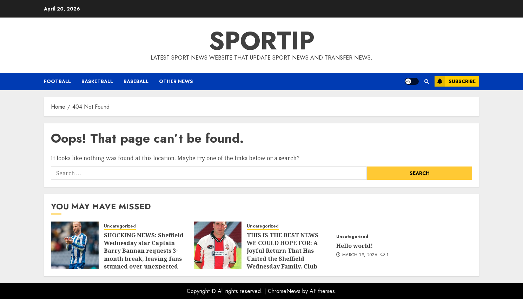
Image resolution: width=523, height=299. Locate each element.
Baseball (136, 81)
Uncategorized (120, 226)
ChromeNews (284, 291)
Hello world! (354, 246)
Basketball (97, 81)
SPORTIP (262, 40)
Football (57, 81)
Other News (176, 81)
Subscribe (455, 81)
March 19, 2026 (359, 255)
